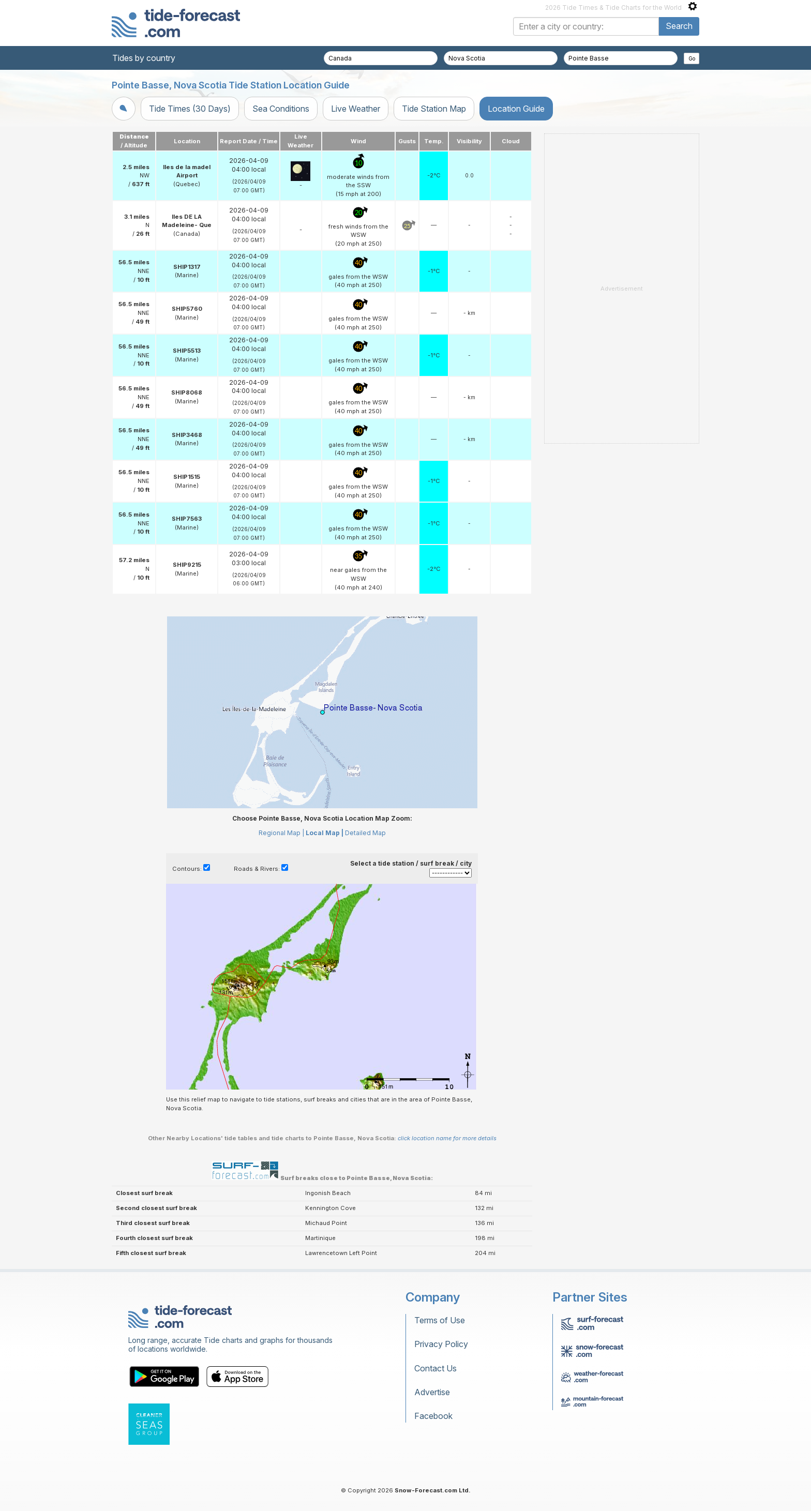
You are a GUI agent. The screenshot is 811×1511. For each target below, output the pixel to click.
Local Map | (324, 833)
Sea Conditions (280, 108)
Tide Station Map (434, 108)
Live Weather (355, 108)
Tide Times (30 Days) (190, 108)
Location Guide (516, 108)
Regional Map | (281, 833)
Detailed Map (365, 833)
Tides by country (143, 58)
